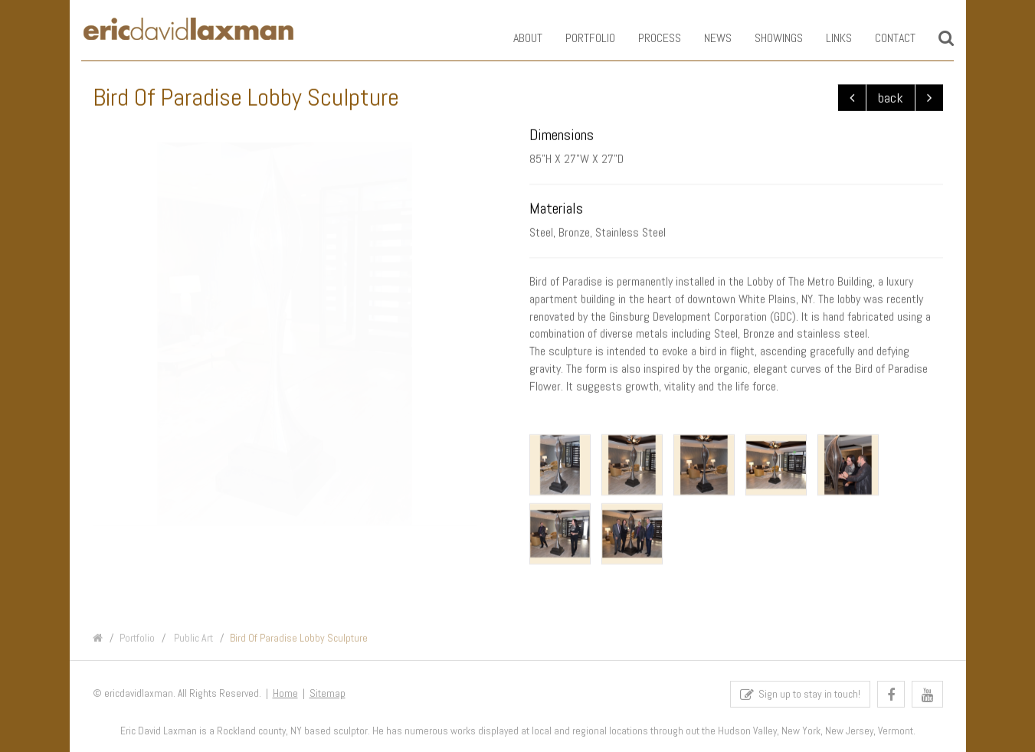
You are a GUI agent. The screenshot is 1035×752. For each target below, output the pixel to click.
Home (285, 697)
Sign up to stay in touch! (800, 698)
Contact (884, 38)
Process (648, 38)
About (517, 38)
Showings (768, 38)
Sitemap (328, 697)
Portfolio (579, 38)
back (890, 98)
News (707, 38)
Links (828, 38)
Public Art (192, 644)
